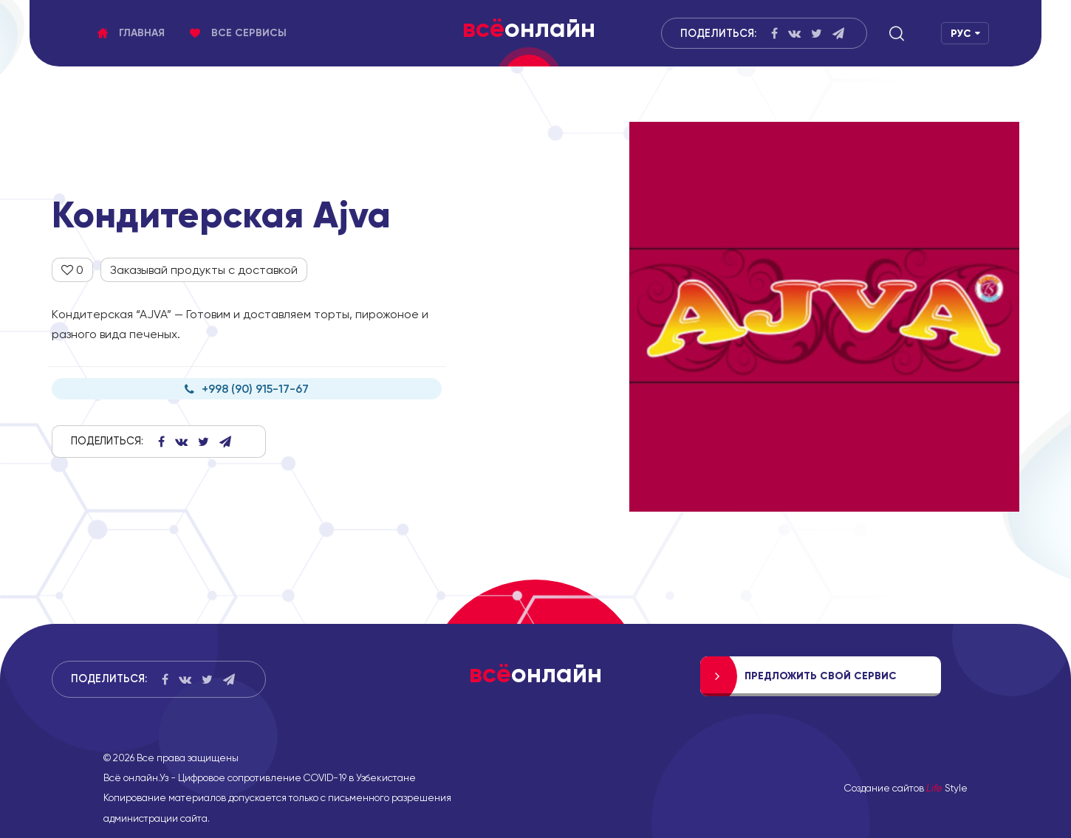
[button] (896, 33)
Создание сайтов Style (906, 788)
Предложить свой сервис (821, 676)
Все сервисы (238, 33)
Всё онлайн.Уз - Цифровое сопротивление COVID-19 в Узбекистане (259, 777)
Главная (131, 33)
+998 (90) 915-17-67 (247, 389)
